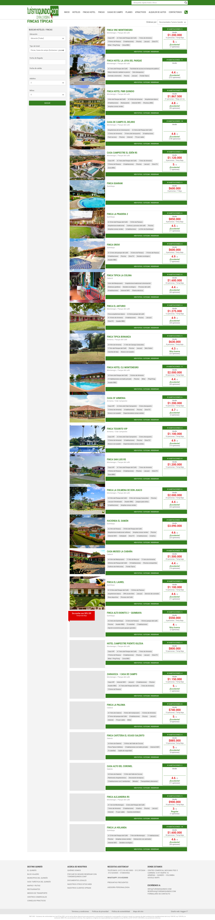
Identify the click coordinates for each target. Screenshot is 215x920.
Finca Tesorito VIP (117, 428)
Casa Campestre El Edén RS (122, 152)
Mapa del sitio (138, 911)
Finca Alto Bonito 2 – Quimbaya (124, 612)
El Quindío (31, 870)
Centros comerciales (37, 897)
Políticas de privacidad (100, 911)
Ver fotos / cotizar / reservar (146, 52)
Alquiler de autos (157, 12)
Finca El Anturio (116, 306)
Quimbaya (111, 186)
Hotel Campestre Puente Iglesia (125, 643)
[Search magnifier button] (186, 3)
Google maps (153, 878)
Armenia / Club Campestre (117, 401)
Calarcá (110, 278)
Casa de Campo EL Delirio (121, 122)
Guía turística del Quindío (39, 882)
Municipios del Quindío (37, 878)
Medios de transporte (37, 893)
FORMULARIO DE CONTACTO (159, 894)
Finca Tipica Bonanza (119, 336)
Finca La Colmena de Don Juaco (124, 490)
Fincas (101, 12)
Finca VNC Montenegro (120, 30)
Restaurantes (33, 889)
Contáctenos (175, 12)
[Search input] (158, 3)
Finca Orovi (113, 244)
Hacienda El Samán (117, 520)
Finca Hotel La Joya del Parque (124, 60)
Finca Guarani (115, 183)
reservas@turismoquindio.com (162, 891)
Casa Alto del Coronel (119, 766)
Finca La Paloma (116, 704)
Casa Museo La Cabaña (119, 551)
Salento (110, 738)
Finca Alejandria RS (118, 797)
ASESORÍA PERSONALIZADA (118, 887)
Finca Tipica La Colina (119, 275)
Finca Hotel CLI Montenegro (123, 367)
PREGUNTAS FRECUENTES (118, 882)
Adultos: (33, 79)
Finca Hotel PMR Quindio (120, 91)
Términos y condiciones (80, 911)
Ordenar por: (151, 22)
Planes (128, 12)
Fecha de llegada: (36, 58)
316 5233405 (113, 873)
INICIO (67, 12)
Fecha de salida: (36, 68)
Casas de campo (115, 12)
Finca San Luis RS (116, 459)
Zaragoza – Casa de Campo (122, 674)
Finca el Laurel (115, 582)
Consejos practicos (36, 901)
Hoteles (76, 12)
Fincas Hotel (89, 12)
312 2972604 (140, 870)
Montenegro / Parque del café (118, 33)
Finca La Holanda (117, 827)
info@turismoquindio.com (160, 889)
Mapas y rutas (33, 886)
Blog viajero (33, 874)
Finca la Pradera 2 (117, 214)
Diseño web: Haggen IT (179, 911)
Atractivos (140, 12)
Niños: (32, 90)
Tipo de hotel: (35, 46)
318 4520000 (123, 878)
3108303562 (125, 873)
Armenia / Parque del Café (117, 340)
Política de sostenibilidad (121, 911)
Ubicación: (34, 34)
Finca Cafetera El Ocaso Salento (125, 735)
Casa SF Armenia (116, 398)
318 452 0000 (127, 870)
